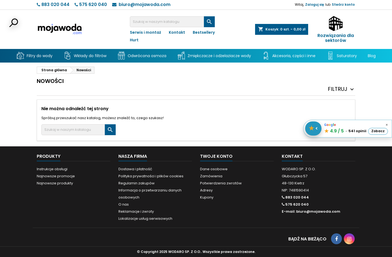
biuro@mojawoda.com (144, 4)
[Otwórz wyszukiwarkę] (13, 23)
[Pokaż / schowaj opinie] (313, 129)
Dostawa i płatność (135, 169)
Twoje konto (216, 156)
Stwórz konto (343, 4)
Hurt (134, 40)
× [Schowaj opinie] (386, 125)
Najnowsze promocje (56, 176)
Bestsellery (204, 32)
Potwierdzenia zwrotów (221, 183)
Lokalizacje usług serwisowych (145, 218)
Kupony (206, 197)
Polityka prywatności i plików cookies (150, 176)
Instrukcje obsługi (52, 169)
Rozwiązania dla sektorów (335, 38)
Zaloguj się (314, 4)
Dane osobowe (214, 169)
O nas (123, 204)
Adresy (206, 190)
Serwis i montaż (145, 32)
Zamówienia (211, 176)
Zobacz (378, 131)
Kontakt (177, 32)
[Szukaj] (172, 21)
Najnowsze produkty (55, 183)
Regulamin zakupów (136, 183)
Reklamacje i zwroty (136, 211)
